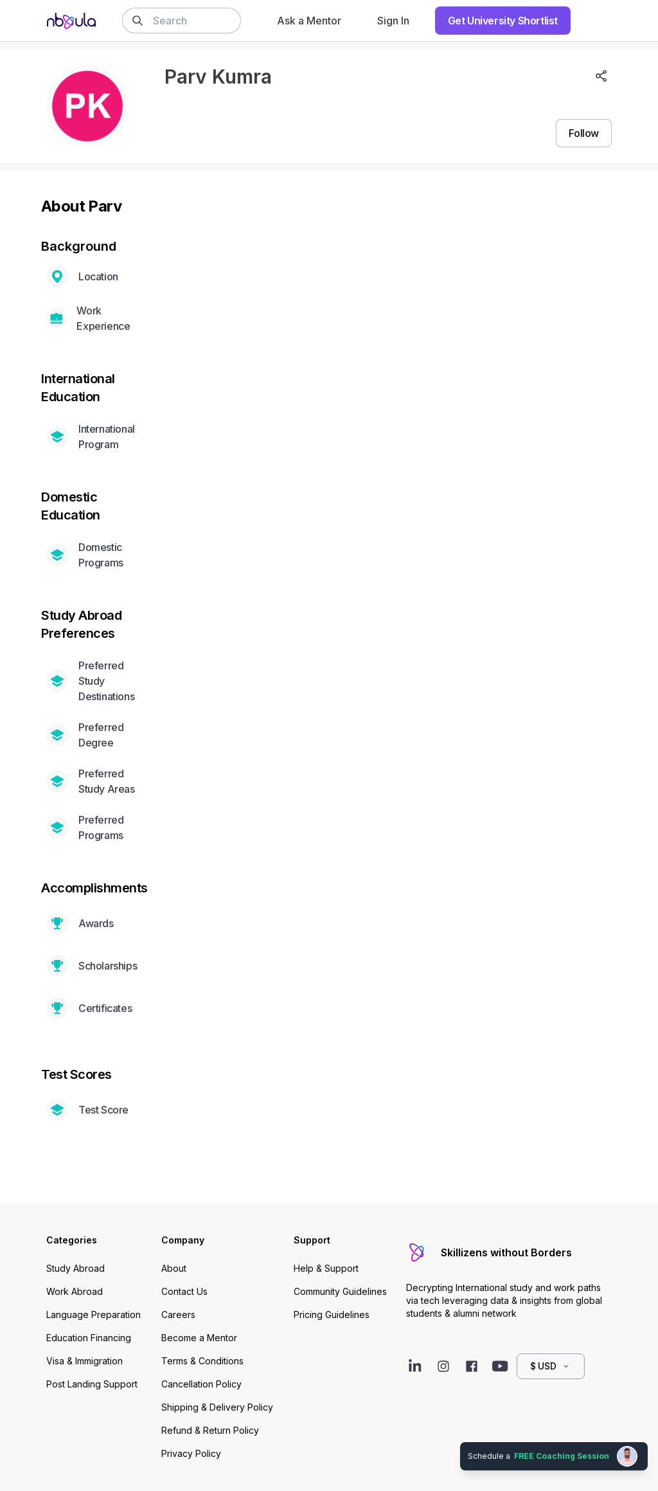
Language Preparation (93, 1314)
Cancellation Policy (201, 1383)
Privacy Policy (191, 1453)
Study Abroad (75, 1268)
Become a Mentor (199, 1337)
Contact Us (184, 1291)
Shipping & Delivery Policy (217, 1407)
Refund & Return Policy (210, 1430)
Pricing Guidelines (331, 1314)
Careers (178, 1314)
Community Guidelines (340, 1291)
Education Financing (88, 1337)
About (173, 1268)
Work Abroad (74, 1291)
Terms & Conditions (202, 1360)
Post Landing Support (92, 1383)
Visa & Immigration (84, 1360)
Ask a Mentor (309, 20)
